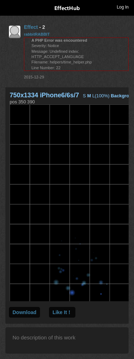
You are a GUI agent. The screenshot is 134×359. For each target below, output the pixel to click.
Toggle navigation (8, 7)
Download (24, 312)
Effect (31, 27)
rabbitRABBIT (37, 34)
